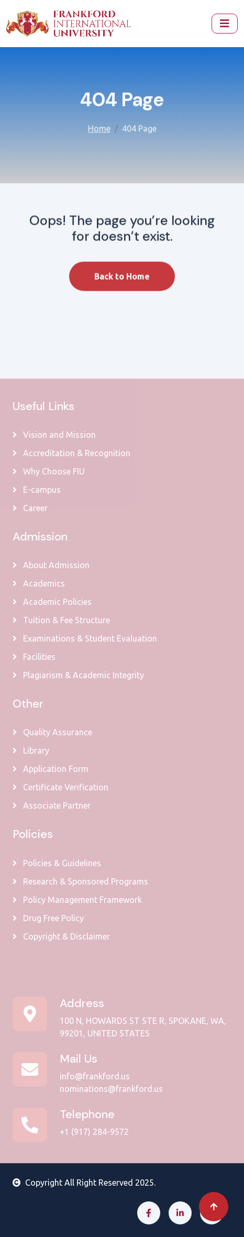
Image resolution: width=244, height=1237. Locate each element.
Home (99, 127)
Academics (39, 583)
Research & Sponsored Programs (80, 881)
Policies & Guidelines (57, 863)
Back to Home (122, 285)
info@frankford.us (95, 1076)
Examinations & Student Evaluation (85, 638)
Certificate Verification (60, 787)
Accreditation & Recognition (71, 453)
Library (31, 750)
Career (30, 508)
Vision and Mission (54, 434)
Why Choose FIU (49, 471)
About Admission (51, 565)
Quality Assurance (52, 732)
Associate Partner (52, 805)
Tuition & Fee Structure (61, 620)
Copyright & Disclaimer (61, 936)
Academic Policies (52, 601)
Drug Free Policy (48, 918)
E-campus (37, 489)
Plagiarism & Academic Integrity (78, 675)
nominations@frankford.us (111, 1089)
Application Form (50, 769)
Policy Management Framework (77, 899)
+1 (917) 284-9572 (94, 1131)
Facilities (34, 656)
